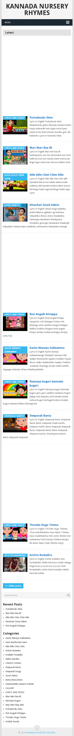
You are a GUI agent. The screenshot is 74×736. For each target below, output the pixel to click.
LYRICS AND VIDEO (15, 692)
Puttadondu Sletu (41, 117)
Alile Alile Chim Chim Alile (47, 174)
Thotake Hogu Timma (44, 524)
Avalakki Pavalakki (14, 654)
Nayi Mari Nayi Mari (15, 705)
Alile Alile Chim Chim (15, 646)
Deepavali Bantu (40, 415)
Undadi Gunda (12, 721)
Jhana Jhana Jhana (14, 680)
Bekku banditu (12, 659)
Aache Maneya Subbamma (47, 347)
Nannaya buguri (13, 700)
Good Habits (11, 675)
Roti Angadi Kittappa (43, 314)
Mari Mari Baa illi (41, 147)
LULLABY (10, 688)
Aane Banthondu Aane (16, 642)
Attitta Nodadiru (41, 555)
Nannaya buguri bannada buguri (46, 383)
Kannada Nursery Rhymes (37, 9)
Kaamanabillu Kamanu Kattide (20, 684)
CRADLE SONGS (13, 663)
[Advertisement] (37, 77)
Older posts (13, 586)
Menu (8, 22)
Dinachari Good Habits (44, 204)
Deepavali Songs (13, 671)
